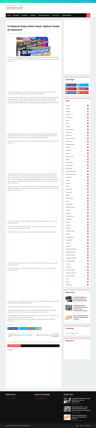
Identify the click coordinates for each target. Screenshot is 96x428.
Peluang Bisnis (77, 216)
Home (7, 1)
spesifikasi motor (77, 255)
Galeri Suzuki (77, 156)
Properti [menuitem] (33, 15)
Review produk (77, 231)
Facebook (77, 150)
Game (77, 159)
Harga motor (77, 168)
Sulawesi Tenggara (77, 258)
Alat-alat (77, 105)
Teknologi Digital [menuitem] (44, 15)
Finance (77, 153)
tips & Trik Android (77, 273)
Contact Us (87, 425)
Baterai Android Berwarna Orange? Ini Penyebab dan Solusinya (80, 317)
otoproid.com (18, 425)
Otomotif (77, 213)
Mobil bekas (77, 204)
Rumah (77, 234)
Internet (77, 183)
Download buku (77, 144)
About (11, 1)
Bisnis (77, 120)
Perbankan (77, 219)
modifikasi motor (77, 207)
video (77, 282)
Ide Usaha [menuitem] (16, 15)
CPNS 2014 (77, 135)
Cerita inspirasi (77, 129)
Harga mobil (77, 165)
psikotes (77, 228)
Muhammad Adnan (13, 33)
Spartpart (77, 246)
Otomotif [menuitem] (25, 15)
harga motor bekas (77, 171)
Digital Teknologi (77, 138)
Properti (77, 222)
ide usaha (77, 177)
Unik (77, 279)
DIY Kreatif (77, 141)
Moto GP (77, 210)
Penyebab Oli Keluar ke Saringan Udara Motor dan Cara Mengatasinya (80, 298)
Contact (17, 1)
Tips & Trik (77, 267)
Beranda (9, 22)
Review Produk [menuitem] (66, 15)
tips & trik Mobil (77, 276)
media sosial (77, 198)
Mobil (77, 201)
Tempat (77, 264)
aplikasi (77, 111)
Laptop (77, 195)
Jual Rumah (77, 189)
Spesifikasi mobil (77, 252)
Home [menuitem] (8, 15)
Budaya (77, 126)
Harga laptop (77, 162)
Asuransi (77, 114)
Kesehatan (77, 192)
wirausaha (77, 285)
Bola (77, 123)
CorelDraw (77, 132)
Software (77, 243)
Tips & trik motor (77, 270)
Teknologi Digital (77, 261)
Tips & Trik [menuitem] (55, 15)
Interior (77, 180)
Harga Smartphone (77, 174)
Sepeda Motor (77, 237)
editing (77, 147)
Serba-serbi (77, 240)
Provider (77, 225)
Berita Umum (77, 117)
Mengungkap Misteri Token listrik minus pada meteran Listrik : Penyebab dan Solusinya (80, 308)
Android (77, 108)
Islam (77, 186)
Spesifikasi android (77, 249)
